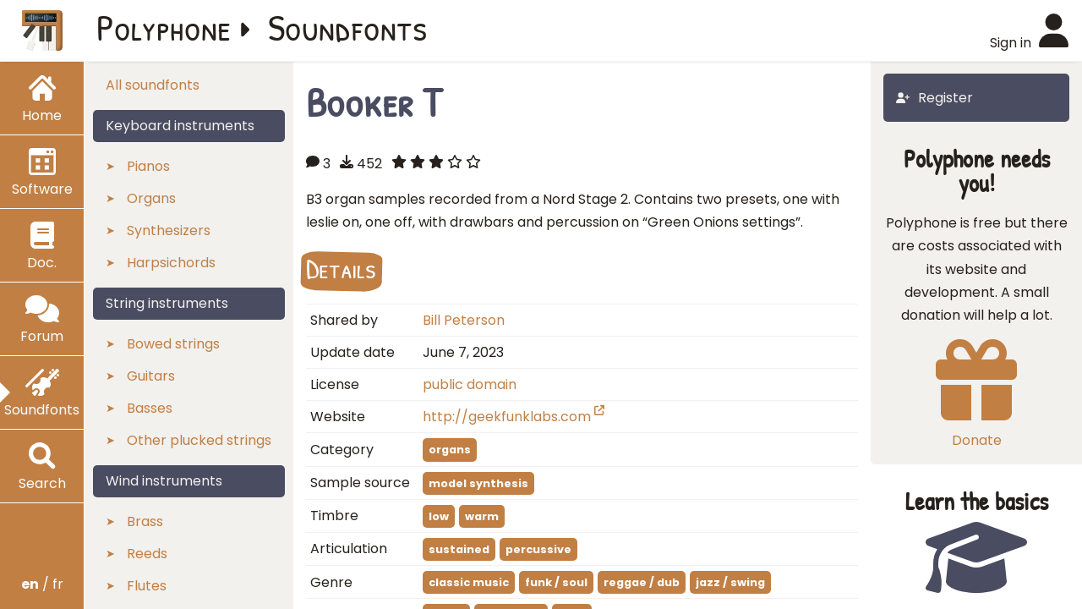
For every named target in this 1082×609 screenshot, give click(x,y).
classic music (469, 582)
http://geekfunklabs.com (513, 416)
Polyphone (164, 27)
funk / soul (556, 582)
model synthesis (478, 483)
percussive (538, 549)
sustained (459, 549)
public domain (469, 384)
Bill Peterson (464, 320)
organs (450, 449)
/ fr (42, 584)
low (439, 516)
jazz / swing (730, 582)
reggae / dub (642, 582)
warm (482, 516)
